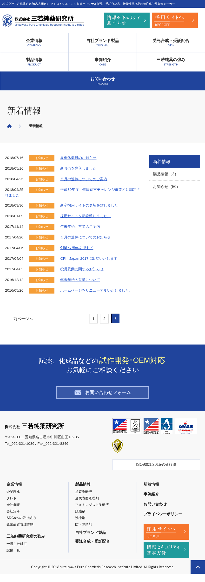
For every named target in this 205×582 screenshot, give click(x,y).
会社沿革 (13, 514)
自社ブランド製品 (103, 42)
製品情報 (34, 61)
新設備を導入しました (78, 168)
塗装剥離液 (83, 494)
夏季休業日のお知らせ (78, 158)
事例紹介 (103, 61)
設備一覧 (13, 553)
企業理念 (13, 494)
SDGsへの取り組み (21, 521)
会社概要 (13, 508)
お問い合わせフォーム (102, 393)
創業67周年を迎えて (76, 248)
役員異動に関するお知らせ (82, 269)
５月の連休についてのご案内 (83, 179)
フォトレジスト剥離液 (92, 508)
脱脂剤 (80, 514)
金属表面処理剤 (87, 501)
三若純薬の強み (171, 61)
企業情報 (34, 42)
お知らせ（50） (166, 187)
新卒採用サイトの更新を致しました (89, 205)
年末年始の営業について (80, 280)
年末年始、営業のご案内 (80, 226)
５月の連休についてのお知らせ (85, 237)
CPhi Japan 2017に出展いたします (88, 258)
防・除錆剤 (83, 527)
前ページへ (23, 319)
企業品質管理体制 (20, 527)
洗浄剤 (80, 521)
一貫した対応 (17, 546)
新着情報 (24, 110)
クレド (12, 501)
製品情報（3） (165, 174)
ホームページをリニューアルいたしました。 (96, 290)
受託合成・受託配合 (171, 42)
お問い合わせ (102, 81)
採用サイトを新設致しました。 (85, 216)
